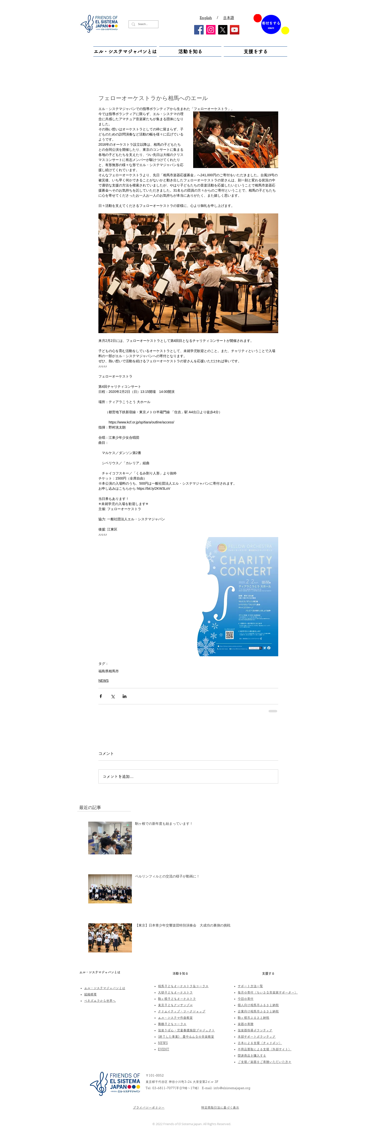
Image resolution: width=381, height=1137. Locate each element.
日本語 (228, 17)
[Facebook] (199, 29)
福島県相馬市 (108, 671)
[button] (125, 51)
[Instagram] (211, 29)
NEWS (103, 680)
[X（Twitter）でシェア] (112, 696)
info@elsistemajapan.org (232, 1088)
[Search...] (143, 24)
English (206, 17)
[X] (222, 29)
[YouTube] (234, 29)
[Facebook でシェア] (100, 696)
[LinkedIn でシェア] (124, 696)
